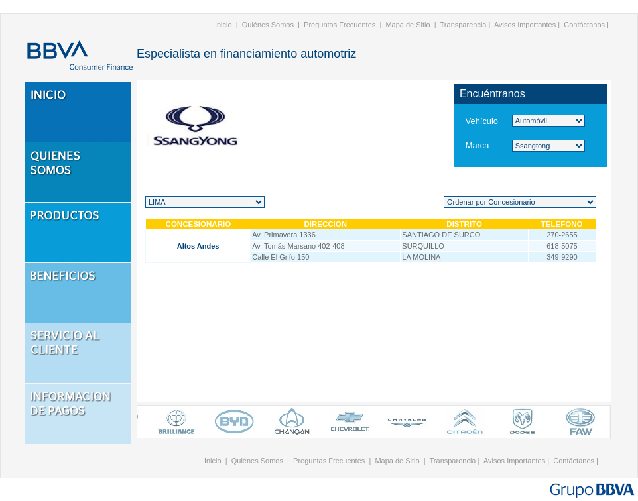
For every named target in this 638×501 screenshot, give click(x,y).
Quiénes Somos (268, 24)
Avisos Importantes (525, 24)
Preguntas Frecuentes (339, 24)
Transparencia (463, 24)
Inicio (223, 24)
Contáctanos (584, 24)
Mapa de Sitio (407, 24)
